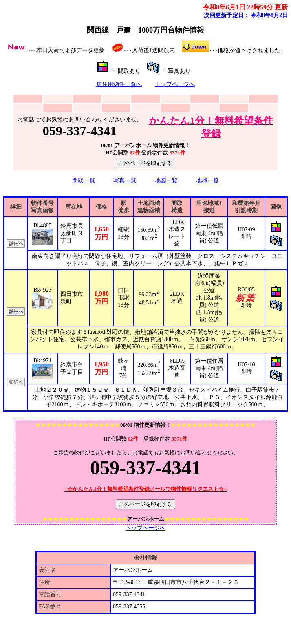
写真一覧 (124, 180)
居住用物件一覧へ (119, 84)
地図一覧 (166, 180)
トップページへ (175, 84)
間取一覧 (83, 180)
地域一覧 (207, 180)
